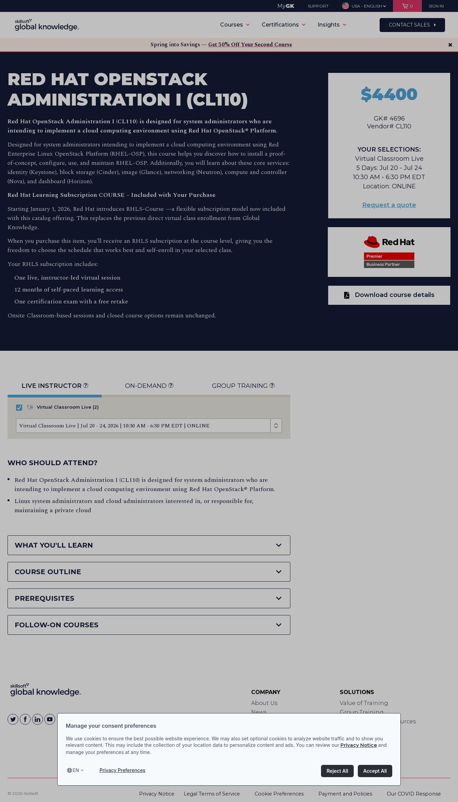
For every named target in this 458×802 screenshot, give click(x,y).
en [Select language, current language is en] (76, 770)
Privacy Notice (358, 745)
